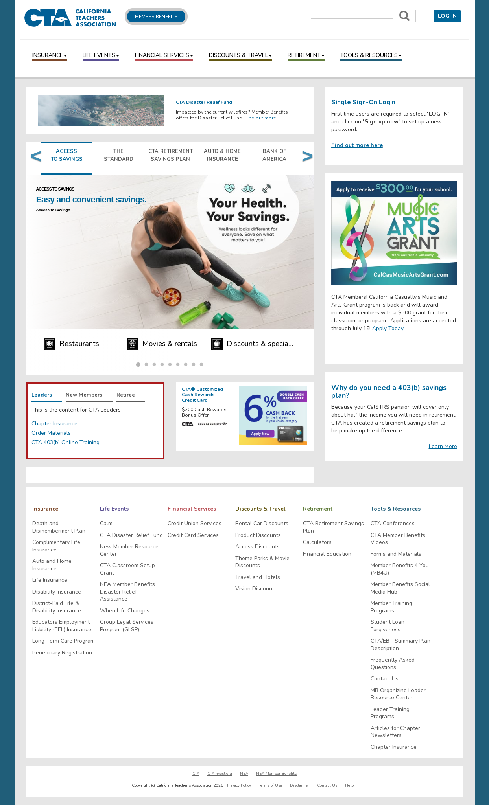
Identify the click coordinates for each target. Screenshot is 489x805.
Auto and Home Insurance (52, 565)
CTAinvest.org (219, 773)
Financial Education (327, 554)
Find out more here (357, 145)
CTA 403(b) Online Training (65, 442)
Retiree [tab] (126, 395)
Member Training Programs (391, 607)
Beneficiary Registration (62, 652)
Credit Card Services (193, 535)
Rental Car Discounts (261, 523)
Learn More (443, 446)
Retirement (306, 55)
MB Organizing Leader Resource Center (398, 694)
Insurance (49, 55)
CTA (195, 773)
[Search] (404, 16)
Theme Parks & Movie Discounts (262, 562)
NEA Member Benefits (276, 773)
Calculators (317, 542)
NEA (244, 773)
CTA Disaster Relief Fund (131, 535)
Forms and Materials (396, 554)
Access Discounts (257, 546)
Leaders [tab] (41, 395)
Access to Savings (54, 210)
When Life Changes (124, 610)
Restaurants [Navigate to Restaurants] (71, 344)
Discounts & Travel (240, 55)
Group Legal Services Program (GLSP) (126, 626)
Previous (34, 158)
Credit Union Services (194, 523)
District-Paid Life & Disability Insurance (56, 607)
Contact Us (385, 678)
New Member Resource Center (129, 550)
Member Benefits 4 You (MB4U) (400, 569)
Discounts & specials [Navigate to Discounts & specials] (253, 344)
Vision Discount (254, 588)
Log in (447, 16)
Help (349, 785)
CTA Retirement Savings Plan (333, 527)
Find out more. (261, 118)
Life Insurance (49, 580)
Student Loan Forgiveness (387, 626)
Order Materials (51, 433)
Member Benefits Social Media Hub (400, 588)
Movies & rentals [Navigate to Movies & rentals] (162, 344)
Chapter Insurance (54, 423)
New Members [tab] (84, 395)
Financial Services (164, 55)
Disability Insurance (56, 591)
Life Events (101, 55)
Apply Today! (388, 328)
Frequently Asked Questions (393, 663)
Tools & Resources (371, 55)
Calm (106, 523)
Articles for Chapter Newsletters (395, 732)
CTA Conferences (393, 523)
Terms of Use (270, 785)
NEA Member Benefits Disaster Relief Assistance (127, 592)
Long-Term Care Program (63, 641)
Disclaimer (299, 785)
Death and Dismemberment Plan (58, 527)
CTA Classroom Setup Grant (127, 569)
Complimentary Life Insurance (56, 546)
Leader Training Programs (390, 713)
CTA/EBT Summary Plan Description (400, 645)
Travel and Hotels (257, 577)
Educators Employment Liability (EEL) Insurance (61, 626)
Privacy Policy (239, 785)
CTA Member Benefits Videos (398, 539)
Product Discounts (258, 535)
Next (306, 158)
